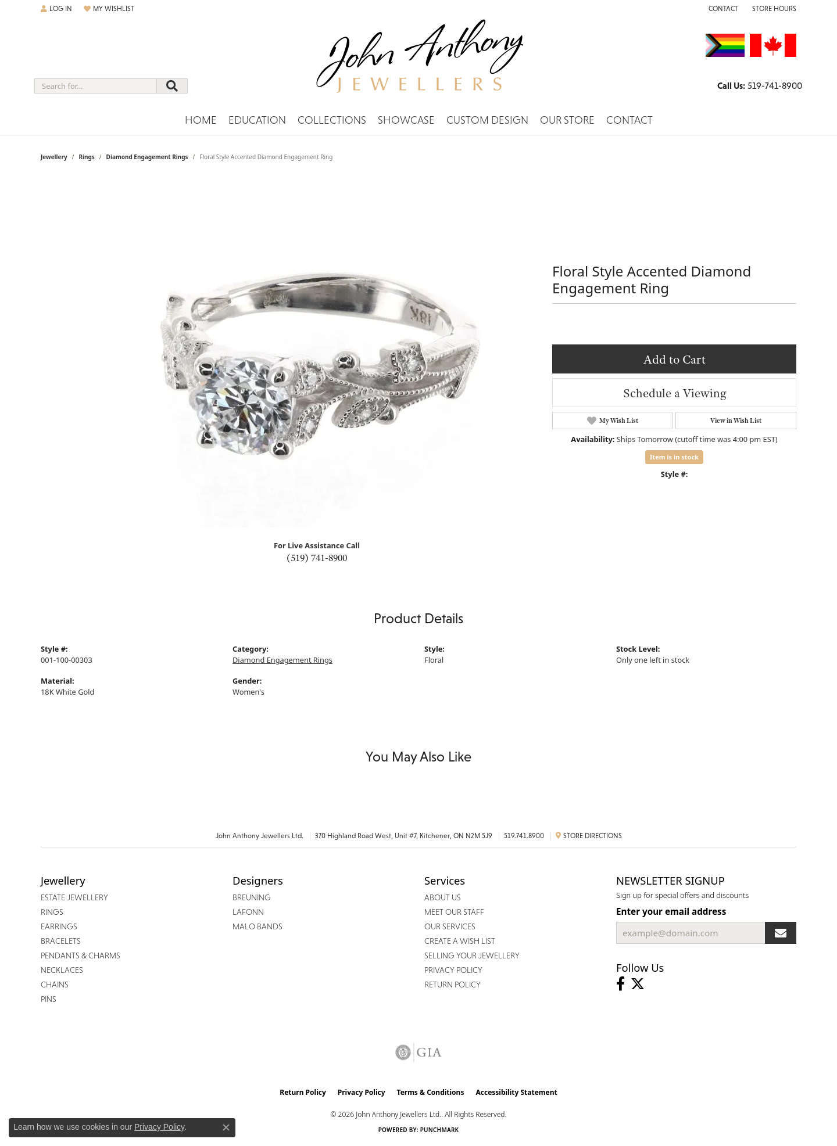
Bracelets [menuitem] (61, 941)
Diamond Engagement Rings (147, 157)
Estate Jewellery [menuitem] (74, 897)
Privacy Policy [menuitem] (453, 970)
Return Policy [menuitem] (452, 984)
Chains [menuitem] (55, 984)
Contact (629, 120)
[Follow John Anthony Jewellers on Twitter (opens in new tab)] (638, 984)
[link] (722, 8)
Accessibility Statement (516, 1092)
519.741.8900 (524, 836)
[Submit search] (172, 86)
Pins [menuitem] (48, 999)
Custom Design (487, 120)
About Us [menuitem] (442, 897)
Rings (86, 157)
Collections (332, 120)
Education (257, 120)
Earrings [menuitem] (59, 926)
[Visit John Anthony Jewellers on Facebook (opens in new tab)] (620, 984)
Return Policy (303, 1092)
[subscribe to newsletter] (780, 933)
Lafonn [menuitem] (248, 912)
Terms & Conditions (430, 1092)
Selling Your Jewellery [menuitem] (472, 955)
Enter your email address (671, 911)
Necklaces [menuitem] (62, 970)
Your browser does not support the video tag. (319, 353)
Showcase (406, 120)
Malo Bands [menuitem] (257, 926)
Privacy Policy (361, 1092)
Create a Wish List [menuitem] (459, 941)
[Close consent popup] (226, 1127)
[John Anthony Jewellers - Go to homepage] (419, 63)
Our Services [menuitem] (449, 926)
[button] (56, 8)
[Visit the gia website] (418, 1052)
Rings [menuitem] (52, 912)
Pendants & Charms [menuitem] (80, 955)
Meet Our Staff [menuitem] (454, 912)
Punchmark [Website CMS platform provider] (439, 1130)
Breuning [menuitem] (252, 897)
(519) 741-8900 (317, 557)
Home (201, 120)
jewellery (54, 157)
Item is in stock (674, 456)
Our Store (567, 120)
